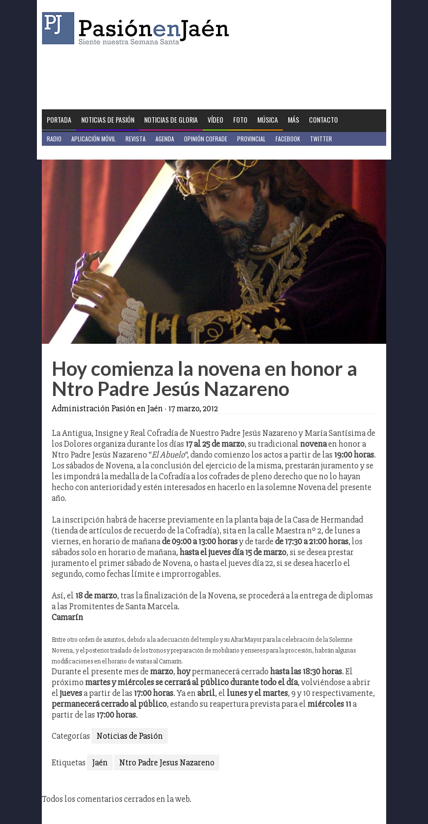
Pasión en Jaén (138, 28)
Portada (59, 119)
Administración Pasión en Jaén (107, 408)
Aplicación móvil (93, 138)
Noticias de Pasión (107, 119)
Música (267, 119)
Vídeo (215, 119)
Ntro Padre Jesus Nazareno (166, 762)
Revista (135, 138)
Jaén (100, 762)
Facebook (287, 138)
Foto (240, 119)
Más (293, 119)
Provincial (251, 138)
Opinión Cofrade (205, 138)
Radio (54, 138)
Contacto (323, 119)
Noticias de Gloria (171, 119)
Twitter (321, 138)
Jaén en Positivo (68, 152)
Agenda (164, 138)
